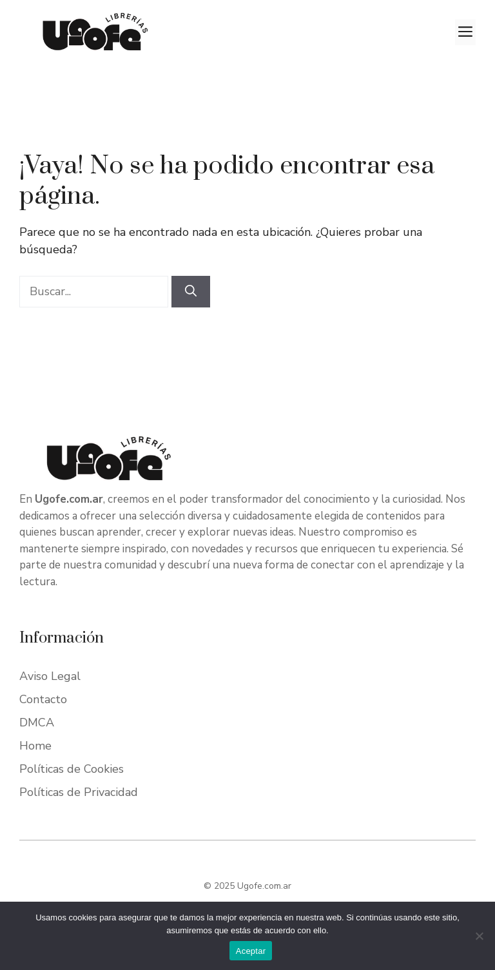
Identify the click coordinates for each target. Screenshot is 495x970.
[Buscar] (190, 291)
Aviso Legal (50, 676)
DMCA (36, 722)
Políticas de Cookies (71, 769)
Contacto (43, 699)
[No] (478, 935)
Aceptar (251, 951)
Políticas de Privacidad (78, 792)
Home (35, 745)
